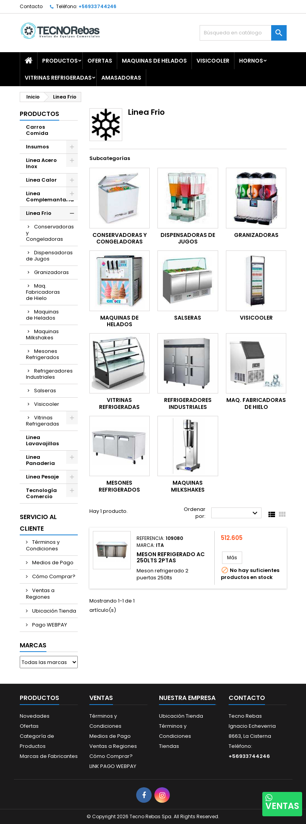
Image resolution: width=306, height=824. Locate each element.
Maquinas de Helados (154, 61)
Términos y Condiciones (43, 545)
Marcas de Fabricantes (49, 756)
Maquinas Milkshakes (42, 334)
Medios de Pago (52, 562)
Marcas (33, 645)
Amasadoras (121, 78)
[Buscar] (243, 33)
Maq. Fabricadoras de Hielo (43, 292)
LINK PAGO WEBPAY (112, 766)
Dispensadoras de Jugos (49, 255)
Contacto (31, 6)
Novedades (35, 716)
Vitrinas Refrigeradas (58, 78)
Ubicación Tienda (53, 611)
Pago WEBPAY (49, 624)
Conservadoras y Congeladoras (50, 233)
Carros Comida (37, 130)
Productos (60, 61)
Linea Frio (38, 213)
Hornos (251, 61)
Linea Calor (41, 180)
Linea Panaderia (40, 460)
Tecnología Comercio (41, 493)
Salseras (45, 390)
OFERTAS (99, 61)
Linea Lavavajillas (42, 440)
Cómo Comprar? (53, 576)
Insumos (37, 146)
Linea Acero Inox (41, 163)
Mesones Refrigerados (42, 354)
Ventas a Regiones (40, 594)
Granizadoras (51, 272)
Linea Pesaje (42, 476)
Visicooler (213, 61)
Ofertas (29, 726)
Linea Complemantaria (50, 196)
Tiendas (169, 746)
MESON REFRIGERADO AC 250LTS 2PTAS (171, 557)
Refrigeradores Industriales (49, 374)
